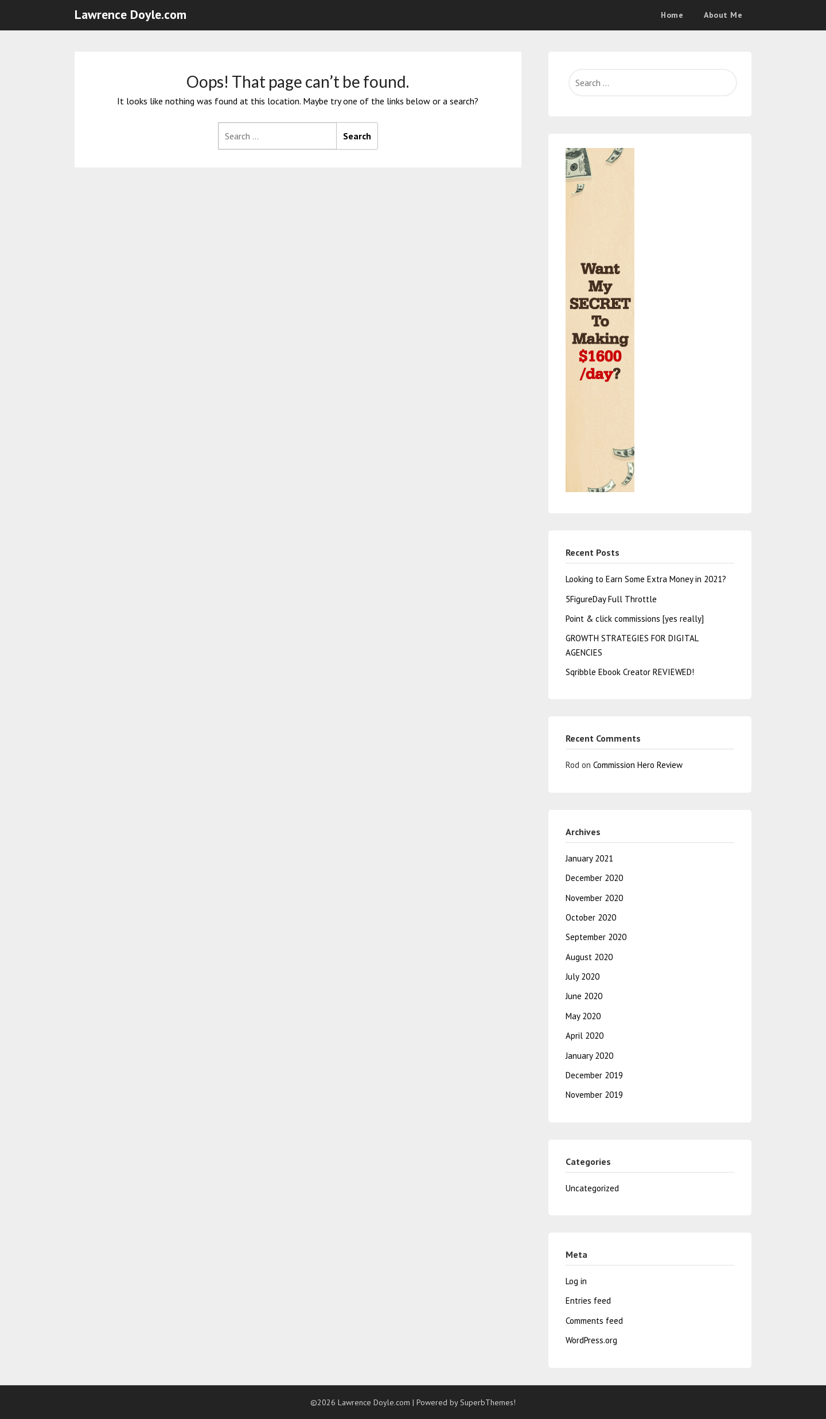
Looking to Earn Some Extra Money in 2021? (646, 579)
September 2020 (596, 936)
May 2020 (583, 1016)
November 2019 (594, 1094)
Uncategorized (592, 1188)
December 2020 (594, 877)
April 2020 (584, 1035)
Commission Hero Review (638, 764)
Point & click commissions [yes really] (635, 618)
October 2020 (591, 917)
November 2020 (594, 897)
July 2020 (582, 976)
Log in (576, 1281)
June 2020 (584, 996)
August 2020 (589, 957)
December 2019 (594, 1075)
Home (672, 15)
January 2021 (589, 858)
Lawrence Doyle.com (130, 14)
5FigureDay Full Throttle (611, 599)
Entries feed (588, 1300)
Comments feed (594, 1320)
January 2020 (589, 1055)
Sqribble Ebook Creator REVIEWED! (630, 671)
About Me (723, 15)
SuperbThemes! (488, 1402)
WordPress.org (591, 1340)
